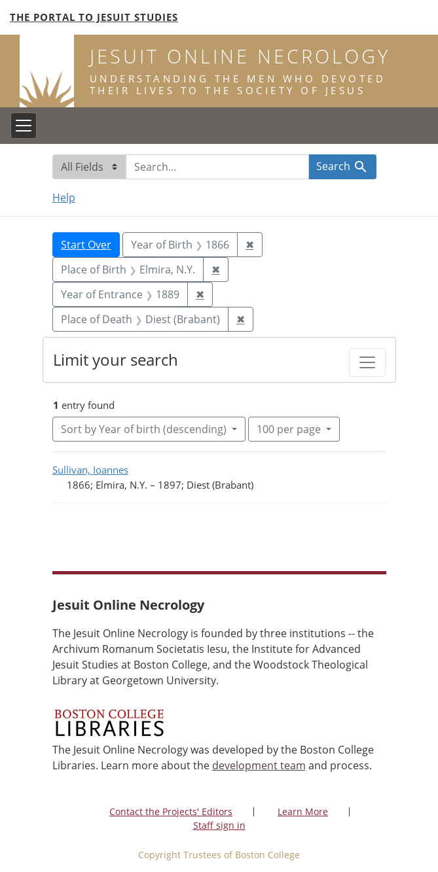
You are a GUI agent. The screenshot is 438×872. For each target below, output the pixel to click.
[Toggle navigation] (23, 126)
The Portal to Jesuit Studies (94, 17)
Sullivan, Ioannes (90, 469)
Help (63, 197)
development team (259, 765)
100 (290, 428)
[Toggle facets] (367, 362)
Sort (145, 429)
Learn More (303, 811)
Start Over (86, 244)
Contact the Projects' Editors (170, 811)
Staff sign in (219, 825)
